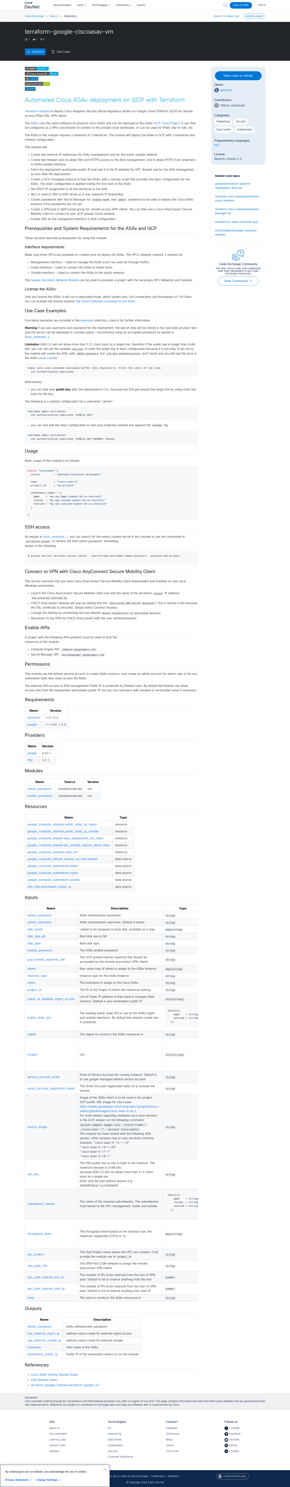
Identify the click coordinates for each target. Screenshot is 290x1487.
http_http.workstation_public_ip (49, 886)
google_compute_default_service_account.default (62, 859)
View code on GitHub (238, 75)
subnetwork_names (41, 1203)
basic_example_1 (55, 536)
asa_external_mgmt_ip (43, 1333)
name (31, 982)
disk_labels (35, 929)
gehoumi (226, 90)
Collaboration (244, 129)
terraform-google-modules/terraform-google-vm (65, 1385)
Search (54, 16)
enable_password (39, 795)
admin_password (39, 788)
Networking (223, 121)
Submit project (254, 16)
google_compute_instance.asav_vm (52, 852)
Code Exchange (34, 16)
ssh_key (33, 1174)
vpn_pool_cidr (37, 1265)
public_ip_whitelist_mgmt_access (51, 999)
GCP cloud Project (166, 123)
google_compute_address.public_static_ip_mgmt (62, 824)
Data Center (223, 129)
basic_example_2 (37, 336)
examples (87, 320)
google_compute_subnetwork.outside (53, 879)
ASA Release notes (44, 1379)
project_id (34, 989)
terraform (33, 717)
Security (241, 121)
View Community (238, 281)
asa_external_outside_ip (44, 1340)
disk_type (34, 943)
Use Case (63, 51)
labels (31, 968)
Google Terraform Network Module (55, 280)
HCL (217, 145)
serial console (47, 358)
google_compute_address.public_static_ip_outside (63, 831)
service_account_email (43, 1077)
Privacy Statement (16, 1479)
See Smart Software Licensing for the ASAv (105, 301)
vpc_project (35, 1254)
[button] (250, 281)
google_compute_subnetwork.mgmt (52, 872)
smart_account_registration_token (51, 1088)
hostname (34, 1347)
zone (30, 1297)
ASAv (34, 123)
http (30, 760)
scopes (32, 1054)
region (31, 1034)
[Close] (105, 1469)
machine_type (37, 975)
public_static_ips (39, 1017)
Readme (38, 51)
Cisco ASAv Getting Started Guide (54, 1374)
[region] (55, 1476)
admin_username (39, 922)
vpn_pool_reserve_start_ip (46, 1288)
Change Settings (47, 1479)
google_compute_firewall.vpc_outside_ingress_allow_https (68, 845)
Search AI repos (223, 16)
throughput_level (39, 1233)
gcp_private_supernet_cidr (46, 959)
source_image (37, 1127)
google (32, 724)
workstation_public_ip (42, 1354)
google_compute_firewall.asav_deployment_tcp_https (65, 838)
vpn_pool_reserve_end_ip (45, 1277)
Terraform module (37, 111)
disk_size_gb (36, 936)
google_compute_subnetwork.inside (52, 866)
